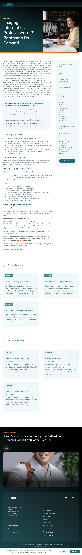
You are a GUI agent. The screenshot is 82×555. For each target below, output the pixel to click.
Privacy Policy (48, 526)
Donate (10, 529)
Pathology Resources (52, 359)
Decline (74, 551)
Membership (47, 516)
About (45, 520)
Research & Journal (50, 513)
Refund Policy (48, 535)
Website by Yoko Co (41, 546)
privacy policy (41, 552)
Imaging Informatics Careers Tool (16, 359)
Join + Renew (13, 532)
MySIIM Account (20, 240)
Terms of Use (48, 532)
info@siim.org (12, 515)
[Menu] (78, 4)
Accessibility (47, 529)
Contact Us (47, 523)
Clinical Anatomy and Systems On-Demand (59, 282)
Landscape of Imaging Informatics (17, 282)
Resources (47, 510)
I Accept (64, 551)
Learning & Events (49, 507)
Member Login (13, 526)
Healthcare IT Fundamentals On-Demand (19, 310)
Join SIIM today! (19, 249)
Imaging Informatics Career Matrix (17, 391)
